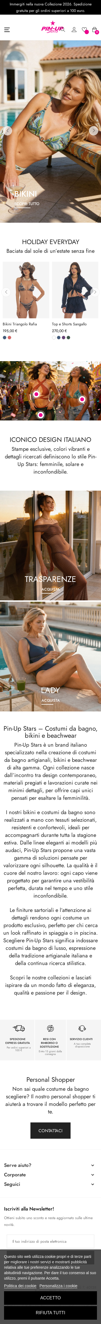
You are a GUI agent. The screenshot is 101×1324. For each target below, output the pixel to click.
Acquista (50, 589)
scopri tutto (26, 203)
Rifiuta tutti (50, 1312)
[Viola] (63, 337)
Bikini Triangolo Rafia (20, 324)
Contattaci (50, 1131)
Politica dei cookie (20, 1285)
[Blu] (4, 337)
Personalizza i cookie (59, 1285)
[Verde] (68, 337)
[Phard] (9, 337)
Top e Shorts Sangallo (69, 324)
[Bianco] (54, 337)
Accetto (50, 1298)
